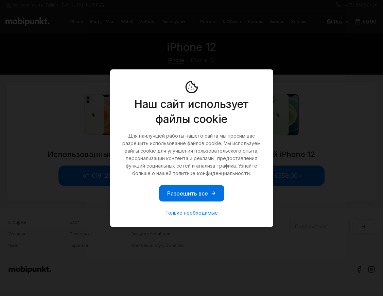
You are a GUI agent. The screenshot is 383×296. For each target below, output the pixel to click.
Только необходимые (191, 212)
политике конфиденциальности (211, 173)
